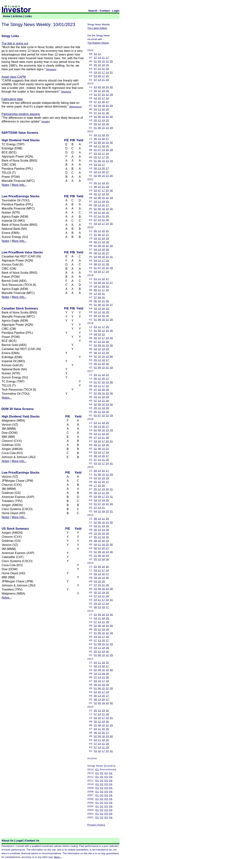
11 (99, 54)
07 (95, 57)
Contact (105, 10)
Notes (5, 184)
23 (107, 105)
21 (103, 57)
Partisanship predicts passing (20, 114)
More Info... (19, 184)
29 (111, 94)
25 (107, 65)
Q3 (106, 773)
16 (103, 61)
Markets (51, 69)
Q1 (97, 769)
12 (99, 90)
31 (111, 72)
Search (92, 10)
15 (103, 94)
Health (45, 121)
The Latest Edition (97, 28)
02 (95, 105)
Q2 (101, 773)
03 (95, 72)
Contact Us (32, 840)
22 (107, 61)
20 (103, 102)
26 (107, 90)
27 (107, 57)
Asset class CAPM (13, 76)
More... (58, 857)
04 (95, 54)
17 (103, 72)
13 (99, 102)
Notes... (7, 397)
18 (103, 135)
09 (99, 61)
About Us (7, 840)
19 (103, 65)
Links (28, 16)
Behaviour (75, 106)
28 (107, 68)
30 (111, 61)
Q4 (110, 773)
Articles (18, 16)
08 (99, 127)
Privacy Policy (96, 824)
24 (107, 72)
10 (99, 65)
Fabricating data (12, 99)
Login (115, 10)
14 (99, 57)
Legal (19, 840)
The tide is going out (14, 43)
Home (7, 16)
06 (95, 138)
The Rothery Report (98, 42)
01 (95, 61)
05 (95, 65)
